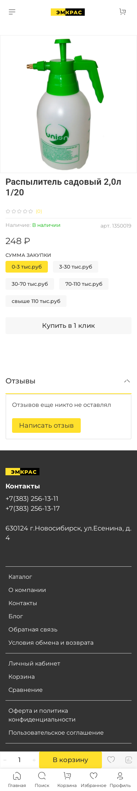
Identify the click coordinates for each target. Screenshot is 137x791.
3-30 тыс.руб (75, 266)
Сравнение (25, 689)
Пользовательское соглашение (56, 732)
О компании (27, 589)
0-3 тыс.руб (27, 266)
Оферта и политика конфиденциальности (42, 715)
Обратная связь (32, 629)
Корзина (21, 676)
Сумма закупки (28, 255)
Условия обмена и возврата (51, 642)
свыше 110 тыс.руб (36, 301)
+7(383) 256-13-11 (31, 498)
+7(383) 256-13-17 (32, 508)
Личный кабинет (34, 663)
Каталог (20, 576)
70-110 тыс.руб (83, 284)
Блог (15, 616)
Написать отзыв (46, 425)
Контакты (22, 603)
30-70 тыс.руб (30, 284)
